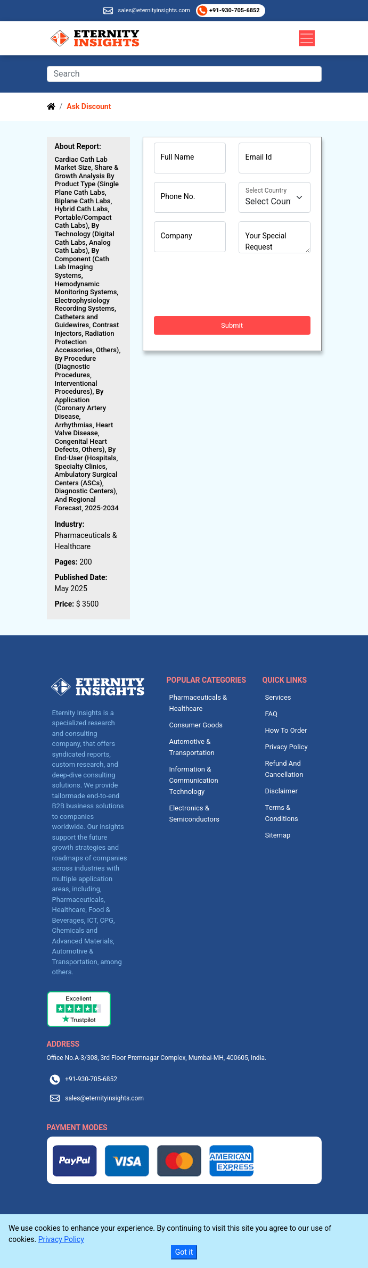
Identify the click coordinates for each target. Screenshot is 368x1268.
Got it (184, 1252)
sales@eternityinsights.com (154, 10)
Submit (232, 325)
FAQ (271, 714)
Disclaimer (281, 791)
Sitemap (278, 835)
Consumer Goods (196, 725)
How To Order (286, 730)
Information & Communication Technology (193, 780)
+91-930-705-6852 (233, 10)
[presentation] (235, 284)
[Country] (274, 197)
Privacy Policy (286, 747)
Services (278, 697)
